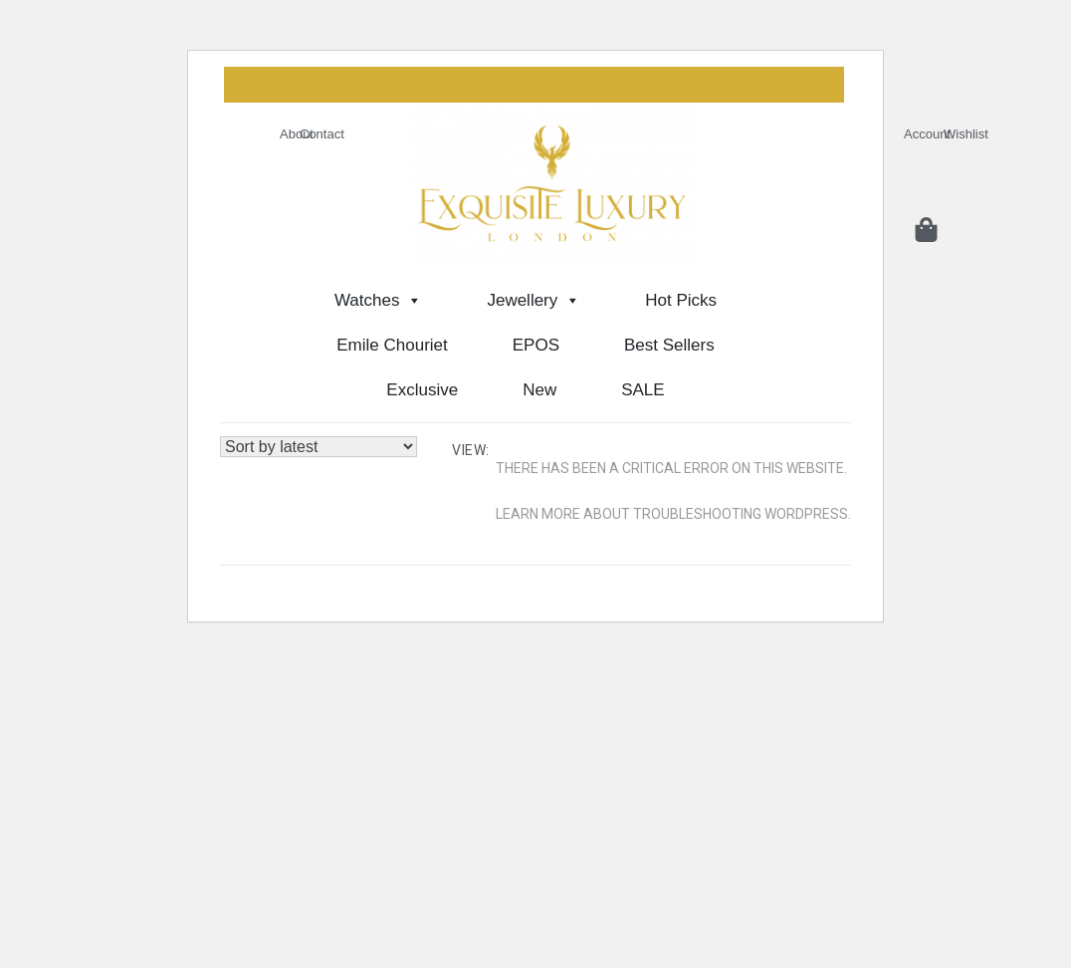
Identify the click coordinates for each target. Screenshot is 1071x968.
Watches (378, 300)
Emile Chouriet (392, 345)
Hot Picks (681, 300)
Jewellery (533, 300)
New (539, 389)
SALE (642, 389)
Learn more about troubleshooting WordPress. (673, 514)
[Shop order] (318, 446)
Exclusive (422, 389)
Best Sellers (669, 345)
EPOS (536, 345)
